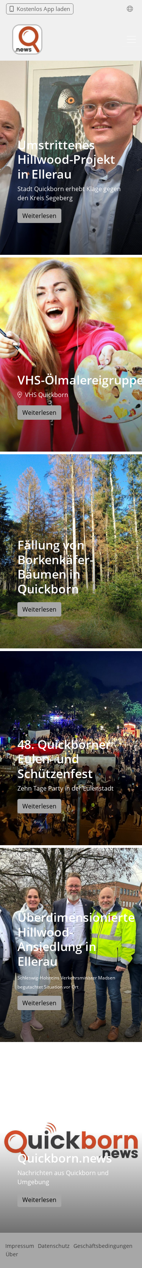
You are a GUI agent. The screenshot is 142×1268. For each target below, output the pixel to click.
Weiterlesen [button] (39, 216)
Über (12, 1254)
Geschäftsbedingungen (103, 1245)
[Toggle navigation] (131, 39)
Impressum (19, 1245)
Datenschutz (54, 1245)
